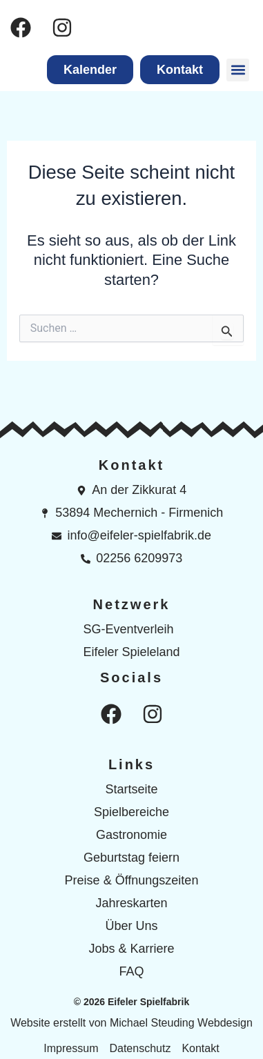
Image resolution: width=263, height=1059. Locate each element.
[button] (237, 70)
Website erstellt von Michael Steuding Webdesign (131, 1023)
